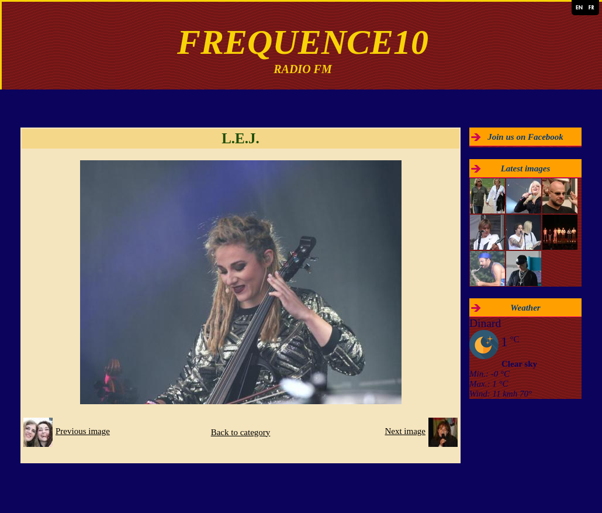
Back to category (241, 432)
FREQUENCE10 (302, 42)
